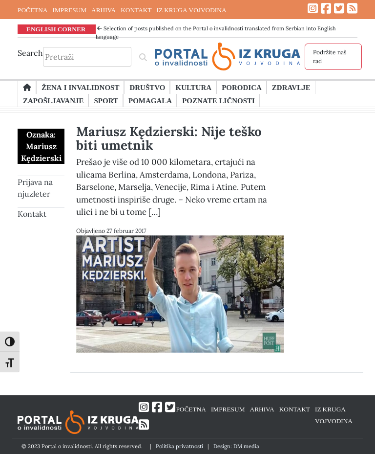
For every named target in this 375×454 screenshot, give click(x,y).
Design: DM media (236, 446)
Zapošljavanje (53, 100)
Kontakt (32, 214)
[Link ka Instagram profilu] (313, 8)
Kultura (193, 87)
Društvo (147, 87)
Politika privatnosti (179, 446)
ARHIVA (103, 9)
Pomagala (150, 100)
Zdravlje (291, 87)
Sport (106, 100)
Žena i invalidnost (80, 87)
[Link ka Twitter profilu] (339, 8)
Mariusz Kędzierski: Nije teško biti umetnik (169, 138)
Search (30, 53)
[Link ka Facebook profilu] (326, 8)
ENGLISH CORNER (56, 28)
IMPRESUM (69, 9)
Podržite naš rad (330, 56)
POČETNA (32, 9)
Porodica (242, 87)
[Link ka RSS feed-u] (352, 8)
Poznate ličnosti (218, 100)
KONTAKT (136, 9)
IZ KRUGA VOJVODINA (192, 9)
